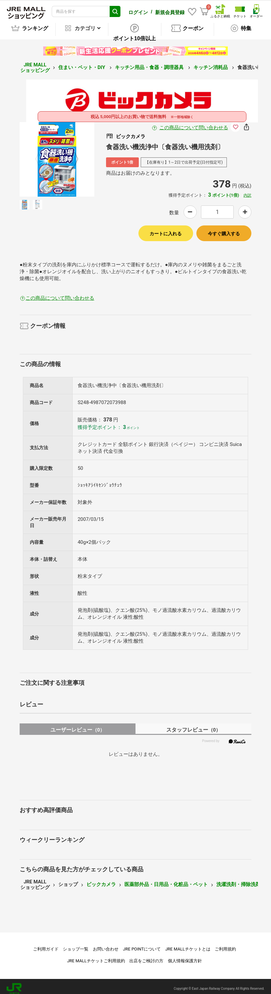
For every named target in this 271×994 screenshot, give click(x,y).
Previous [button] (41, 154)
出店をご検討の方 (146, 956)
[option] (57, 154)
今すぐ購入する (224, 229)
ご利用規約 (225, 944)
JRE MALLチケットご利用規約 (96, 956)
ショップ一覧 (75, 944)
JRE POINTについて (142, 944)
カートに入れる (166, 229)
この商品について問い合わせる (193, 123)
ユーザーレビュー (77, 725)
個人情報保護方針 (185, 956)
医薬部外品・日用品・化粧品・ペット (166, 880)
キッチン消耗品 (211, 63)
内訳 (247, 190)
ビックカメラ (101, 880)
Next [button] (72, 154)
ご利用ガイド (46, 944)
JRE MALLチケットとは (187, 944)
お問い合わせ (105, 944)
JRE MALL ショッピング (35, 63)
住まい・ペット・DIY (82, 63)
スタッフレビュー (193, 725)
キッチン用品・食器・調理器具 (150, 63)
